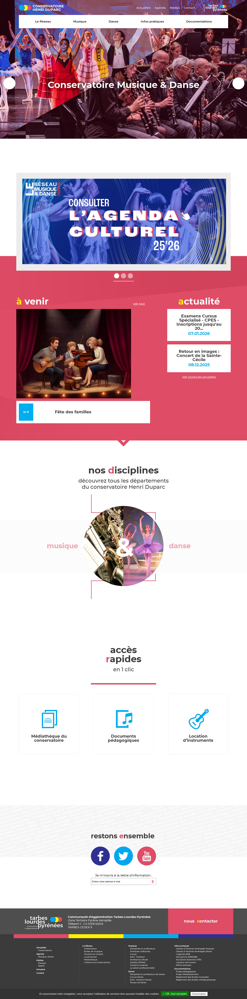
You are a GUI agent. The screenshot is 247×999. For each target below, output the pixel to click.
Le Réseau (43, 21)
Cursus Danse (136, 977)
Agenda (160, 8)
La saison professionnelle (142, 968)
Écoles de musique (93, 951)
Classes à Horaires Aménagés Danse (194, 951)
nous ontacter (201, 921)
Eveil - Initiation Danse (140, 980)
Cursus (133, 954)
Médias (175, 8)
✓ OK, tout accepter (175, 993)
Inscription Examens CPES (188, 960)
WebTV (41, 966)
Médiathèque (90, 960)
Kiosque (42, 963)
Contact (189, 8)
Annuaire (40, 969)
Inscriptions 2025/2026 (186, 957)
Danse (113, 21)
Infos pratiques (152, 21)
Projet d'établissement (187, 974)
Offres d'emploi (183, 965)
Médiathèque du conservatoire (49, 738)
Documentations (199, 21)
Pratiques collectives (140, 951)
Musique (79, 21)
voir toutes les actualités (199, 377)
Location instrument (186, 962)
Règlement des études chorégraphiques (196, 980)
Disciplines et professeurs (142, 949)
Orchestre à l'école (139, 960)
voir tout (139, 303)
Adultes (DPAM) (138, 962)
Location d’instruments (198, 738)
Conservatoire (45, 950)
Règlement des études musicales (192, 977)
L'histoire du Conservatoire (97, 962)
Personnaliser (199, 994)
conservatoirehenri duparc (48, 8)
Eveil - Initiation (137, 957)
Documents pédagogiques (123, 738)
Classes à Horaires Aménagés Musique (195, 949)
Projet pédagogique (186, 972)
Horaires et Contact (93, 954)
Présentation (90, 949)
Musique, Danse (46, 957)
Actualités (143, 8)
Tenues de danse (138, 983)
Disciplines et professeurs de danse (147, 974)
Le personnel (90, 957)
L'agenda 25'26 (183, 954)
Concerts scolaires (139, 965)
